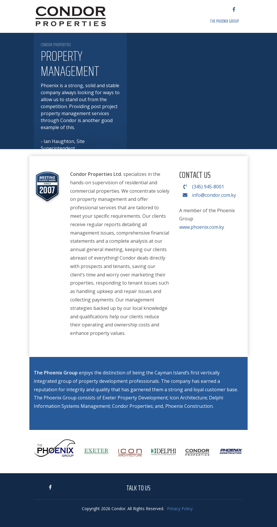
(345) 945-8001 (201, 186)
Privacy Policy (180, 508)
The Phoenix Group (224, 21)
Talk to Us (138, 488)
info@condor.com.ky (207, 195)
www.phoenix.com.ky (201, 227)
